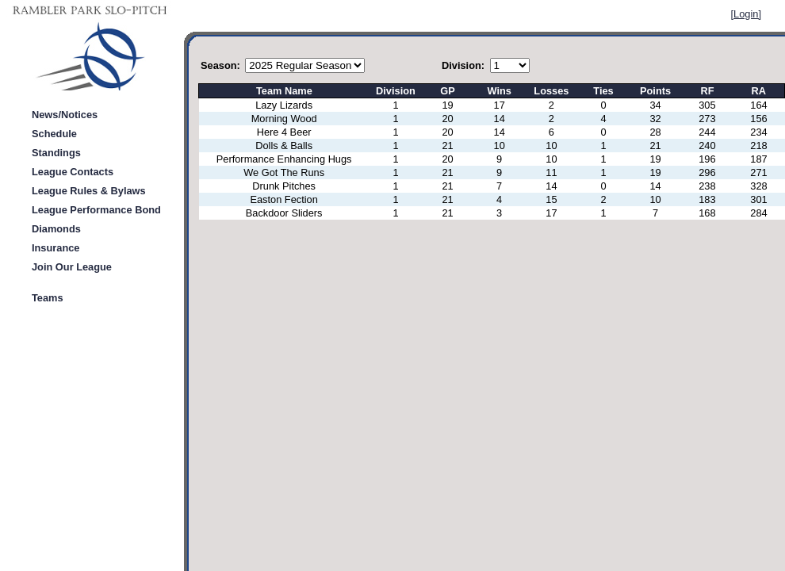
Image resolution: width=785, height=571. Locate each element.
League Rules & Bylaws (89, 191)
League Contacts (72, 172)
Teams (47, 298)
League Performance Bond (96, 210)
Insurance (55, 248)
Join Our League (72, 267)
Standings (56, 153)
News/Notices (65, 115)
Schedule (54, 134)
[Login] (746, 14)
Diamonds (56, 229)
